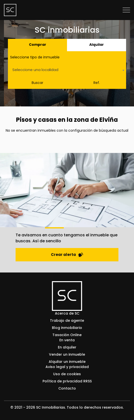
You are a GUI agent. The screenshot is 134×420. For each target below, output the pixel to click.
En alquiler (67, 347)
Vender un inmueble (67, 354)
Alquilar (96, 44)
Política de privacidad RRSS (67, 381)
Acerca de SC (67, 313)
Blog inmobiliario (67, 327)
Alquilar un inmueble (67, 361)
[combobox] (67, 70)
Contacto (67, 388)
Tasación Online (67, 334)
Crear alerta (67, 254)
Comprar (37, 44)
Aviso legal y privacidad (67, 366)
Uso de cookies (67, 373)
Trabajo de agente (67, 320)
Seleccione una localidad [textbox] (35, 69)
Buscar (37, 82)
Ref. (96, 82)
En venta (67, 340)
